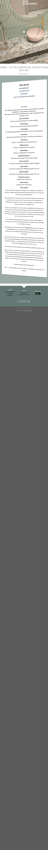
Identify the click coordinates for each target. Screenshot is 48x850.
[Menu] (2, 2)
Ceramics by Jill (39, 259)
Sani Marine (24, 93)
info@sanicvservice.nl (24, 294)
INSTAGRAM (25, 308)
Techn (21, 98)
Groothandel (29, 90)
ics (24, 90)
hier (12, 257)
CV (19, 100)
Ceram (21, 92)
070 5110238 (24, 292)
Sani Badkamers (24, 87)
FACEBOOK (18, 308)
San (17, 102)
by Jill (26, 87)
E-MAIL (30, 308)
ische (24, 96)
